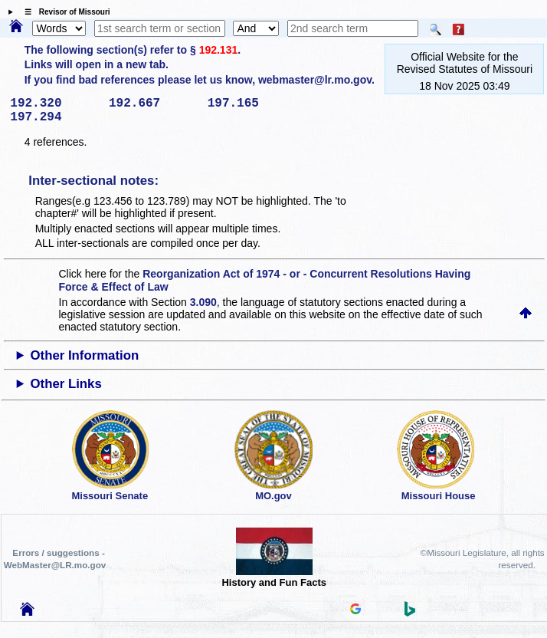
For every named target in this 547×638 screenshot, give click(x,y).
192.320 (54, 103)
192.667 (153, 103)
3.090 (203, 302)
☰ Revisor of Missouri (63, 12)
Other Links (66, 384)
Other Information (85, 355)
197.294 (54, 117)
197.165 (252, 103)
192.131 (218, 50)
